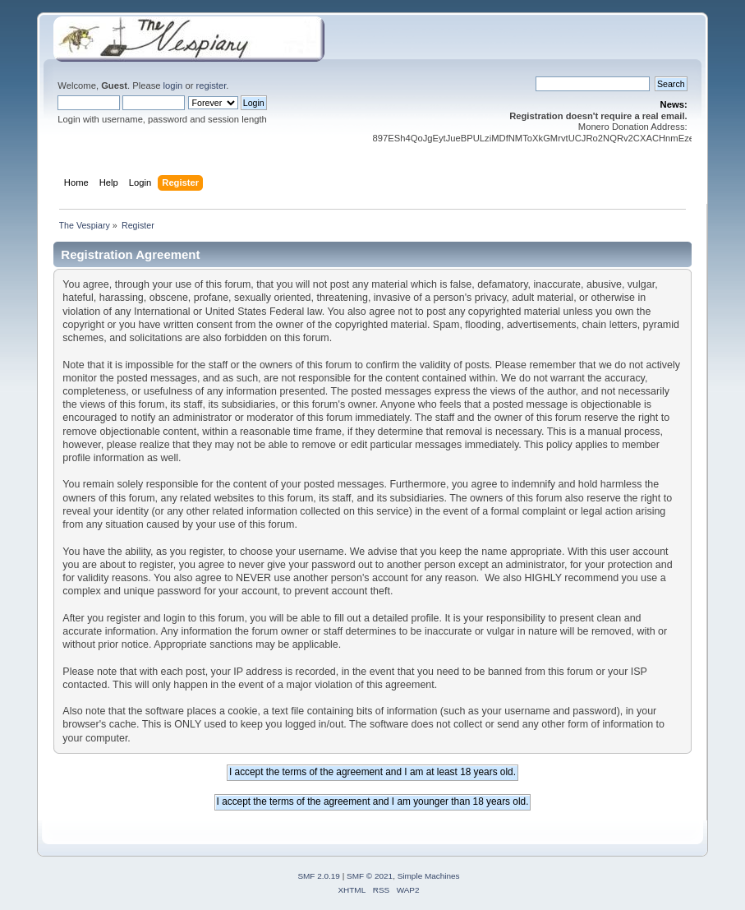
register (211, 85)
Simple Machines (429, 875)
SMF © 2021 (370, 875)
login (173, 85)
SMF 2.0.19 (318, 875)
